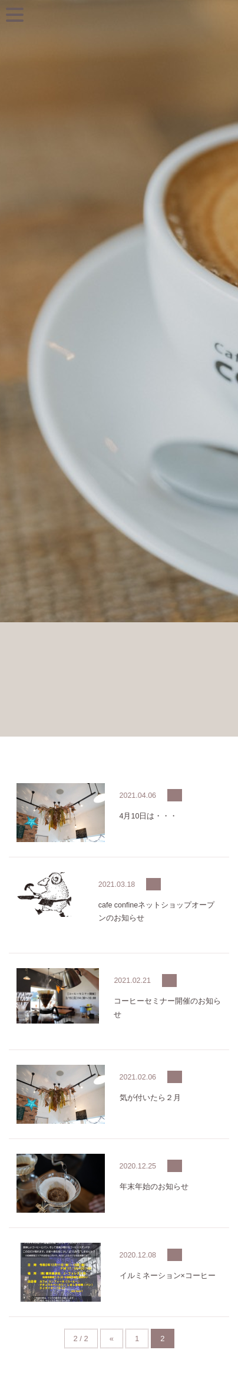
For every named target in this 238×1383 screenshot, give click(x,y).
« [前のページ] (112, 1338)
